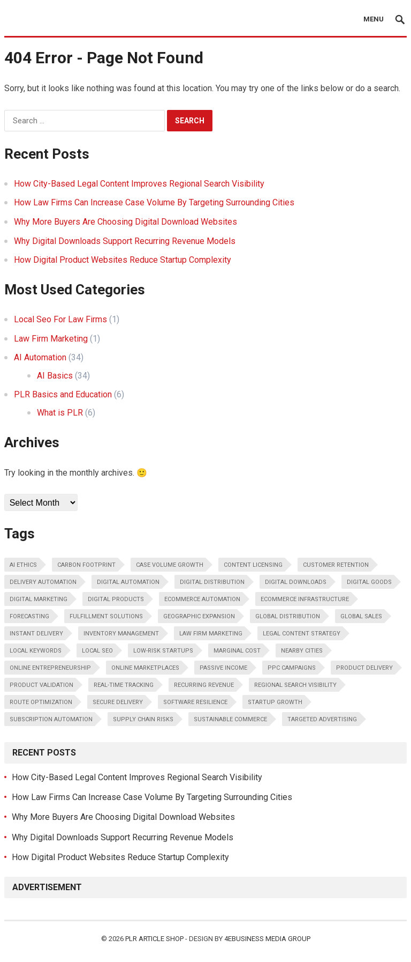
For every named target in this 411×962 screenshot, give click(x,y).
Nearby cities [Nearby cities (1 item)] (302, 650)
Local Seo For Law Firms (60, 319)
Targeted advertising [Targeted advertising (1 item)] (322, 719)
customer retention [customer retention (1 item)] (336, 564)
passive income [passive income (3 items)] (223, 667)
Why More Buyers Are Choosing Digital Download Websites (125, 222)
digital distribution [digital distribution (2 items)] (212, 582)
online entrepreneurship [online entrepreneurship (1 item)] (50, 667)
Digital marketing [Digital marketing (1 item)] (38, 599)
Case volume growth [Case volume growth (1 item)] (169, 564)
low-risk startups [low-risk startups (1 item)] (163, 650)
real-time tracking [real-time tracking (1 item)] (124, 685)
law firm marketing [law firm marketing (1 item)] (210, 633)
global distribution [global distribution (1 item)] (287, 616)
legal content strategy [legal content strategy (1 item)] (301, 633)
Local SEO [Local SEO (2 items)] (97, 650)
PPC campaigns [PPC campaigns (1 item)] (292, 667)
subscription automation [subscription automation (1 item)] (51, 719)
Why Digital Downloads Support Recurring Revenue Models (124, 241)
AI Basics (55, 376)
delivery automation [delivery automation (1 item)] (43, 582)
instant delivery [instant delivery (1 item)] (36, 633)
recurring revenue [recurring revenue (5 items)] (204, 685)
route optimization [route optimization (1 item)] (41, 702)
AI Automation (40, 357)
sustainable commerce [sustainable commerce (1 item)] (230, 719)
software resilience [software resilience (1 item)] (195, 702)
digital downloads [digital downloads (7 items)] (295, 582)
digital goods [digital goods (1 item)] (369, 582)
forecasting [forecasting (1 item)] (29, 616)
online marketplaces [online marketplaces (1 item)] (145, 667)
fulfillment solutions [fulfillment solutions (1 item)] (106, 616)
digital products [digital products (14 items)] (116, 599)
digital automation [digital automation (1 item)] (128, 582)
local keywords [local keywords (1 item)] (36, 650)
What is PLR (60, 413)
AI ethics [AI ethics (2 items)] (23, 564)
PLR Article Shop (154, 939)
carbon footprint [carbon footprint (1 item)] (86, 564)
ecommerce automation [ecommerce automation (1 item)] (202, 599)
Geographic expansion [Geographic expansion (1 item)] (199, 616)
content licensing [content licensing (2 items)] (253, 564)
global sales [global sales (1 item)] (361, 616)
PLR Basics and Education (63, 394)
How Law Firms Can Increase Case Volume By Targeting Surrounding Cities (154, 202)
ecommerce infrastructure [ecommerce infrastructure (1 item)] (305, 599)
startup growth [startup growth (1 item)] (275, 702)
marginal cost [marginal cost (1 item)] (237, 650)
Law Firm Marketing (51, 339)
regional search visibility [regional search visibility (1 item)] (295, 685)
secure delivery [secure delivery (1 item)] (118, 702)
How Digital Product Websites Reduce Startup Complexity (122, 260)
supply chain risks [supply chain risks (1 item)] (143, 719)
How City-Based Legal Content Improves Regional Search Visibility (139, 184)
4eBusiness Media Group (267, 939)
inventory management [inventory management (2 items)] (121, 633)
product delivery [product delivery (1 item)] (364, 667)
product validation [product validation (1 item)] (41, 685)
